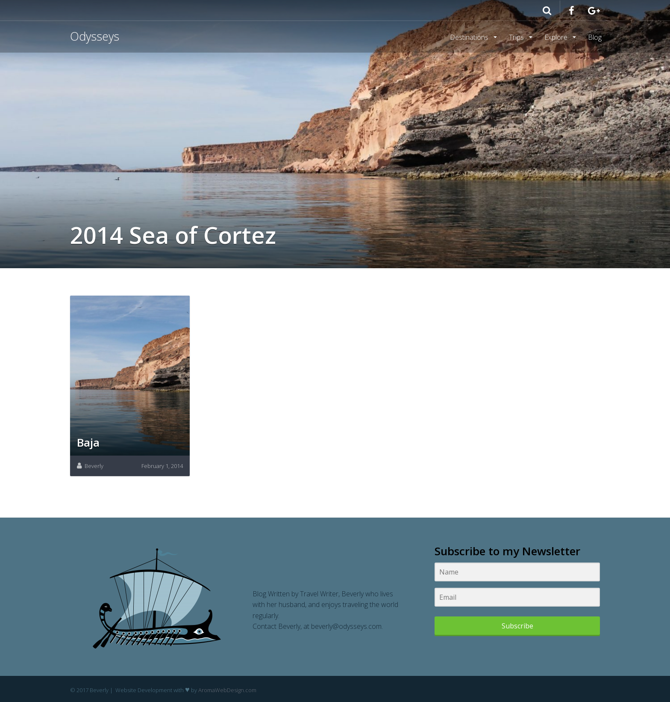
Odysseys (94, 36)
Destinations (470, 37)
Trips (517, 37)
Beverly (94, 466)
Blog (595, 37)
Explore (556, 37)
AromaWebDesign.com (227, 690)
